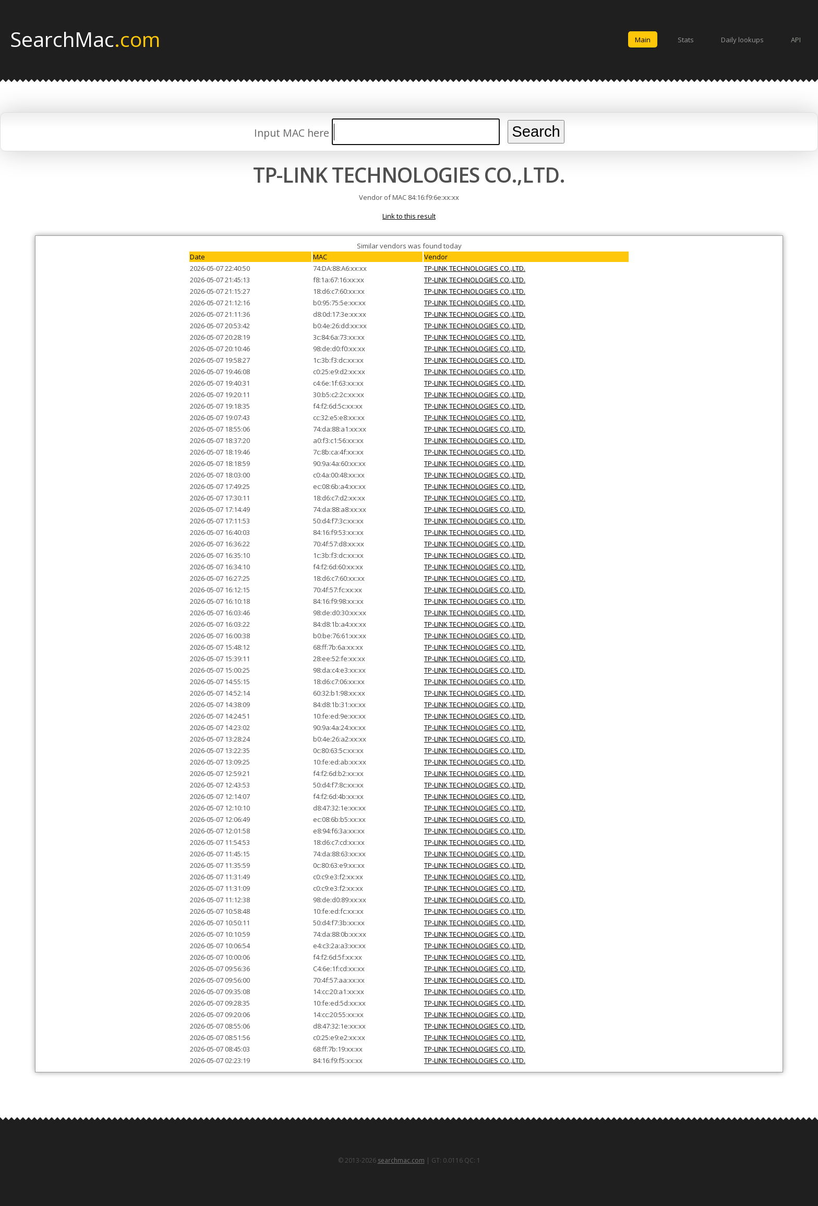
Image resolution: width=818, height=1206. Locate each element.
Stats (686, 39)
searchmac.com (401, 1160)
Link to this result (409, 216)
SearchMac (85, 38)
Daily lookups (742, 39)
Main (643, 39)
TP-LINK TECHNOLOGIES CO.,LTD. (474, 268)
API (796, 39)
